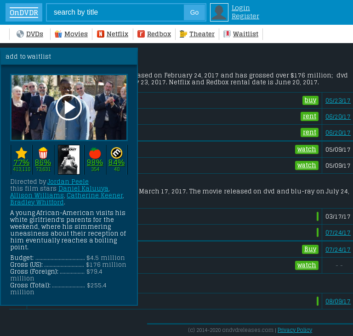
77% (21, 162)
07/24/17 (338, 232)
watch (306, 149)
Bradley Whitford (37, 202)
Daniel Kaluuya (83, 188)
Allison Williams (37, 195)
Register (245, 16)
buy (310, 100)
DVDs (30, 34)
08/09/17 (338, 301)
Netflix (112, 34)
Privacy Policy (295, 330)
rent (309, 116)
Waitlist (240, 34)
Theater (197, 34)
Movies (71, 34)
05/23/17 (338, 100)
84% (116, 162)
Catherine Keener (95, 195)
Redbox (154, 34)
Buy (310, 249)
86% (43, 162)
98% (95, 162)
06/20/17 (338, 116)
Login (241, 7)
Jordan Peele (68, 181)
